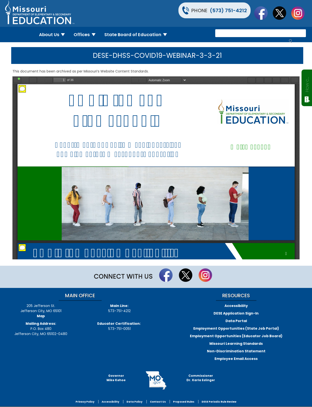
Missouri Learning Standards (236, 343)
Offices (86, 34)
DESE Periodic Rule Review (219, 402)
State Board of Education (137, 34)
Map (41, 316)
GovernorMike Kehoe (116, 378)
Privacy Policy (85, 402)
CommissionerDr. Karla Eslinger (200, 378)
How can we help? (307, 83)
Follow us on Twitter (282, 13)
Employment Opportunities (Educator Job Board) (236, 336)
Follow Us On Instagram (300, 13)
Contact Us (158, 402)
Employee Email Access (236, 358)
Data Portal (236, 320)
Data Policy (134, 402)
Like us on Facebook (263, 13)
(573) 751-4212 (228, 10)
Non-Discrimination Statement (236, 351)
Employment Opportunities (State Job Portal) (236, 328)
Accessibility (236, 305)
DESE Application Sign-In (236, 313)
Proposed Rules (183, 402)
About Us (54, 34)
